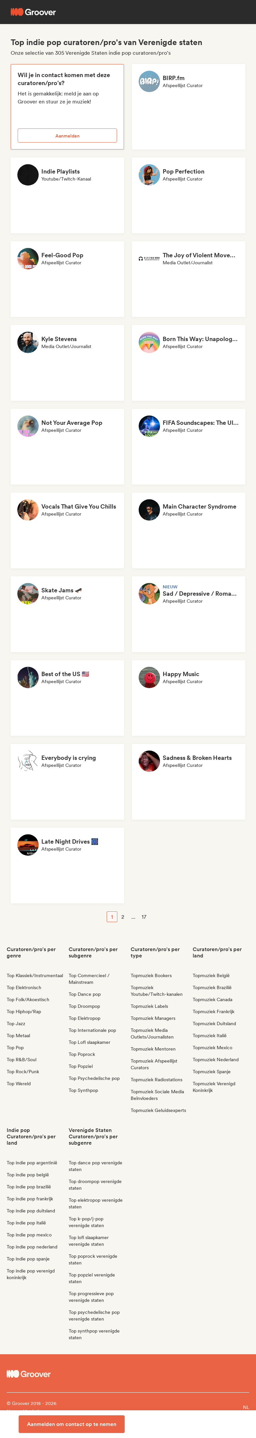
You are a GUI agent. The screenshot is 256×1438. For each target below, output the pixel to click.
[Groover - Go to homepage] (37, 1374)
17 (144, 917)
